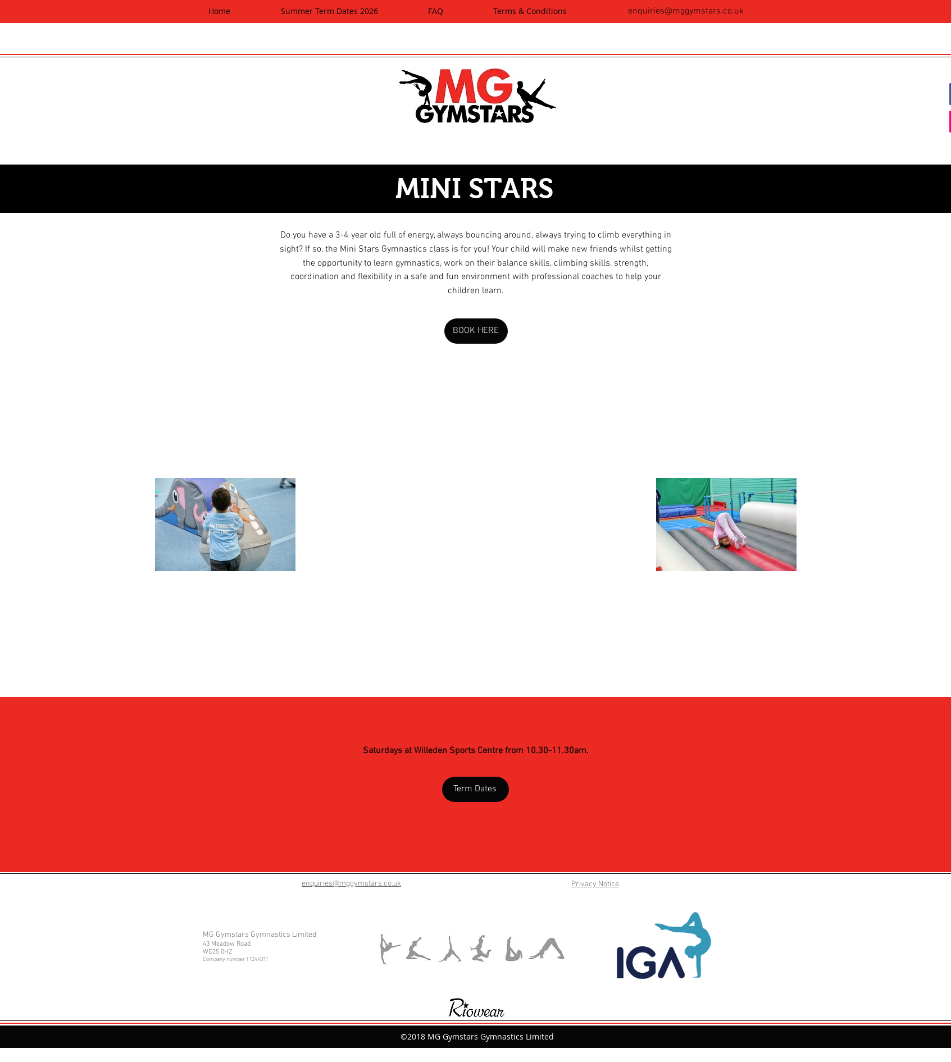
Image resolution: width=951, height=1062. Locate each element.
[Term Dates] (475, 789)
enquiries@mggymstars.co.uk (686, 11)
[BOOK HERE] (476, 331)
